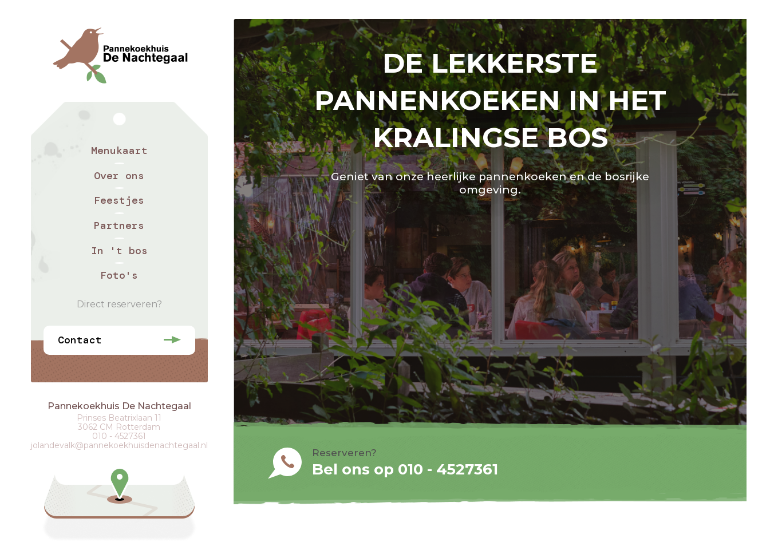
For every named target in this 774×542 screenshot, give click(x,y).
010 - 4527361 (119, 436)
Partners (119, 225)
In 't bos (119, 251)
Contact (80, 340)
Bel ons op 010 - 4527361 (405, 469)
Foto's (119, 275)
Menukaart (119, 150)
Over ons (119, 176)
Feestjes (119, 200)
